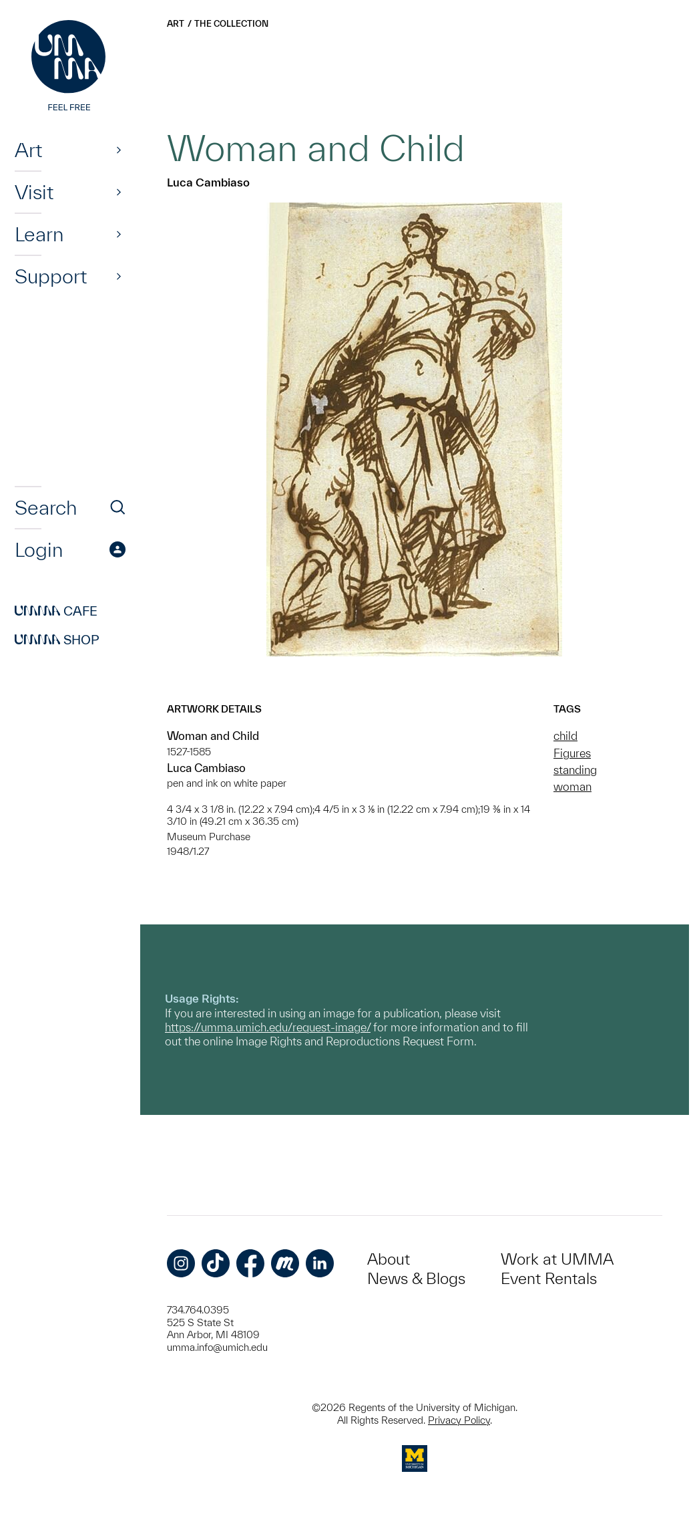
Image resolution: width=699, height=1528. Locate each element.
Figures (572, 753)
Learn (39, 234)
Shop (57, 639)
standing (575, 769)
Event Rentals (549, 1278)
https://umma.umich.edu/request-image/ (268, 1027)
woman (572, 786)
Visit (34, 191)
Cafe (56, 611)
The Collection (231, 24)
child (565, 735)
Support (51, 276)
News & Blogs (416, 1278)
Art (28, 149)
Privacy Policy (459, 1420)
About (388, 1259)
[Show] (119, 149)
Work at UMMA (557, 1259)
